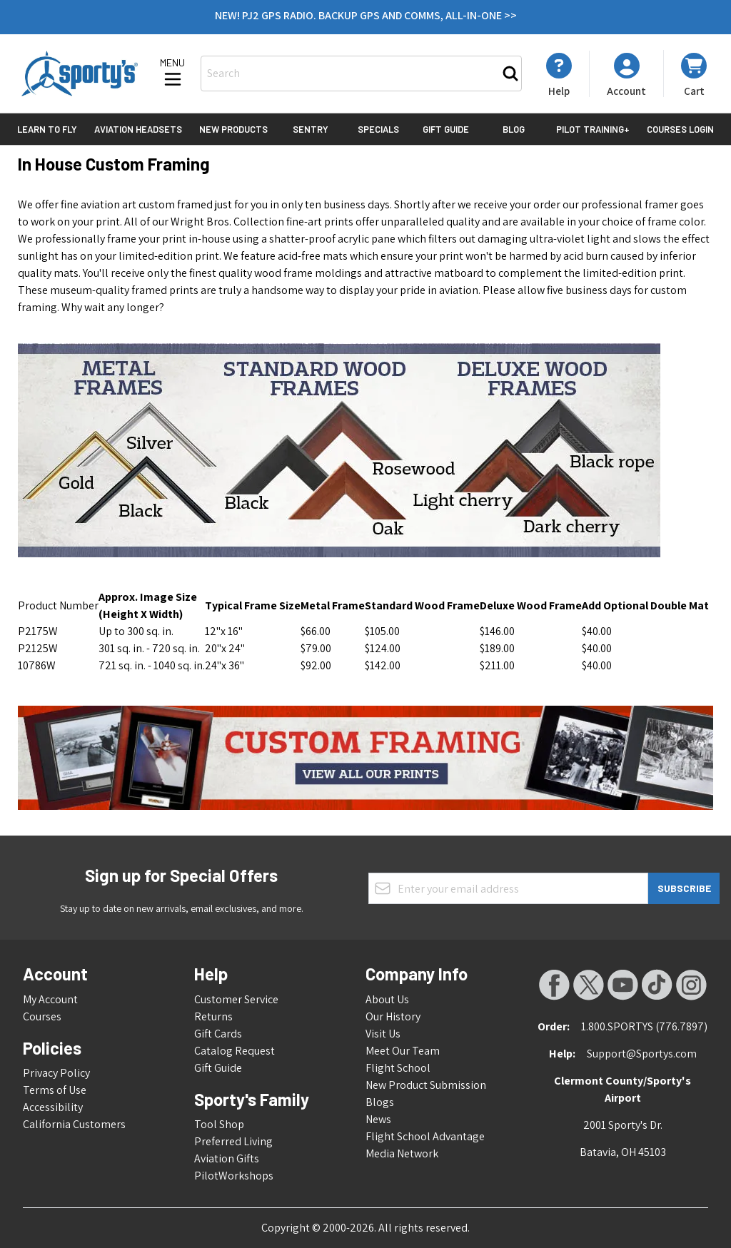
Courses (42, 1016)
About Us (387, 999)
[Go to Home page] (79, 73)
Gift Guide (446, 129)
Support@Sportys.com (642, 1053)
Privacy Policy (56, 1072)
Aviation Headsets (138, 129)
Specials (378, 129)
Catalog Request (234, 1050)
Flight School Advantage (425, 1136)
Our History (393, 1016)
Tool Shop (219, 1124)
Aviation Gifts (226, 1158)
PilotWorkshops (233, 1175)
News (378, 1119)
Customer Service (236, 999)
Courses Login (680, 129)
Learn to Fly (47, 129)
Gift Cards (218, 1033)
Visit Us (383, 1033)
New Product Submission (426, 1084)
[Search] (510, 73)
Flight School (398, 1067)
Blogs (380, 1102)
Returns (213, 1016)
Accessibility (53, 1107)
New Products (233, 129)
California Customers (74, 1124)
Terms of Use (54, 1089)
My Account (50, 999)
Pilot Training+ (593, 129)
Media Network (402, 1153)
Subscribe (684, 888)
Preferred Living (233, 1141)
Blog (514, 129)
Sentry (310, 129)
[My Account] (559, 75)
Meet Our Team (403, 1050)
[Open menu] (173, 73)
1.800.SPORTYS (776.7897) (644, 1026)
